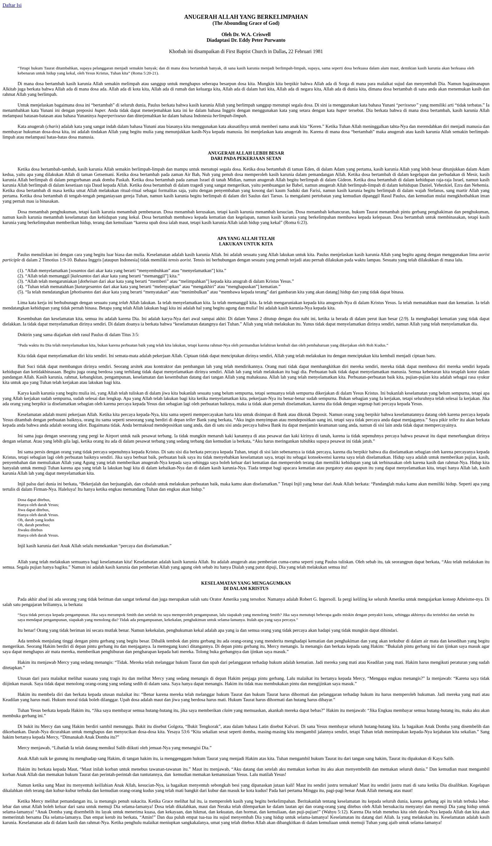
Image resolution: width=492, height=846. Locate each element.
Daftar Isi (12, 5)
